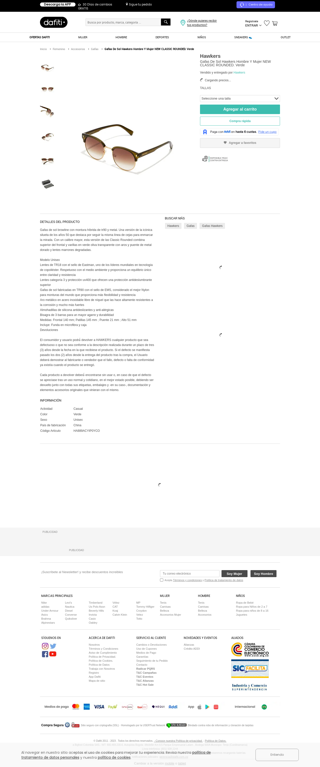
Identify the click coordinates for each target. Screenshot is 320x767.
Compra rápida (240, 121)
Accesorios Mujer (170, 614)
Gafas (190, 226)
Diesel (69, 610)
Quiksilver (71, 618)
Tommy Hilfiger (145, 606)
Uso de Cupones (146, 648)
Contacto (141, 664)
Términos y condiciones (187, 580)
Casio (92, 618)
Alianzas (189, 644)
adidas (45, 606)
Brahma (46, 618)
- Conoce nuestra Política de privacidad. (178, 740)
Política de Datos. (215, 740)
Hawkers (239, 72)
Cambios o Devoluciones (151, 644)
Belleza (164, 610)
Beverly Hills (96, 610)
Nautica (69, 606)
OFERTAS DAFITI (40, 37)
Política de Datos (99, 664)
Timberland (95, 602)
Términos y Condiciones (103, 648)
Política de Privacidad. (102, 656)
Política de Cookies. (101, 660)
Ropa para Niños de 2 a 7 (251, 606)
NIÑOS (202, 37)
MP (138, 602)
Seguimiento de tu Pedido (152, 660)
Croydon (141, 610)
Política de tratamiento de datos (223, 580)
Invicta (93, 614)
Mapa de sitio (97, 680)
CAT (115, 606)
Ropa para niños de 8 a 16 (252, 610)
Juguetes (241, 614)
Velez (139, 614)
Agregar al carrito (239, 109)
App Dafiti (95, 676)
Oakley (93, 622)
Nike (44, 602)
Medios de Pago (146, 652)
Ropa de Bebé (245, 602)
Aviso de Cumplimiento (103, 652)
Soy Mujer (234, 574)
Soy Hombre (263, 574)
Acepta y (203, 580)
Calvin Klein (119, 614)
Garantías (142, 656)
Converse (71, 614)
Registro (94, 672)
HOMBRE (121, 37)
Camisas (165, 606)
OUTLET (285, 37)
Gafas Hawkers (212, 226)
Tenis (163, 602)
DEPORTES (162, 37)
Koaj (115, 610)
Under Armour (49, 610)
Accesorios (205, 614)
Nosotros (94, 644)
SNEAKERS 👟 (243, 37)
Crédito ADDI (192, 648)
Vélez (116, 602)
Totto (139, 618)
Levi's (68, 602)
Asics (44, 614)
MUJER (82, 37)
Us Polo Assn (97, 606)
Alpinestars (48, 622)
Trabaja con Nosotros (102, 668)
